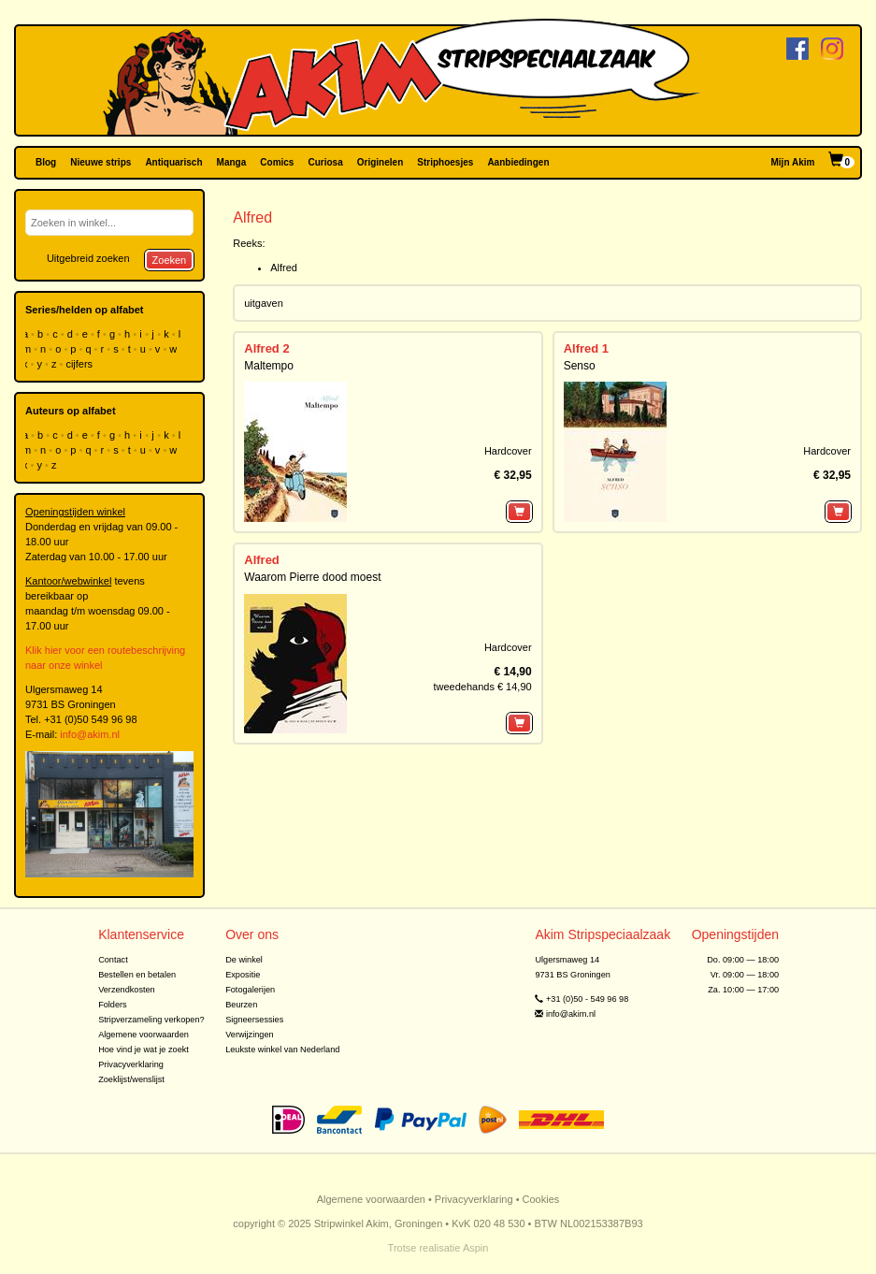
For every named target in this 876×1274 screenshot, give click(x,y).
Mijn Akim (793, 162)
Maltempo (269, 365)
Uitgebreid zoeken (88, 258)
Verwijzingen (249, 1034)
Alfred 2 (266, 348)
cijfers (80, 363)
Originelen (380, 162)
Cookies (541, 1199)
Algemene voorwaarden (143, 1034)
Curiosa (325, 162)
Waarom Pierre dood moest (312, 577)
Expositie (242, 974)
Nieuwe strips (100, 162)
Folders (112, 1004)
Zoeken (169, 260)
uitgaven (263, 303)
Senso (580, 365)
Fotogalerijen (250, 989)
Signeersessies (254, 1019)
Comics (277, 162)
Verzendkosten (126, 989)
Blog (46, 162)
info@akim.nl (90, 734)
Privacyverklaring (131, 1064)
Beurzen (241, 1004)
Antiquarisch (173, 162)
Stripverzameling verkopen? (151, 1019)
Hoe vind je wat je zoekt (143, 1049)
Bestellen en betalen (137, 974)
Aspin (476, 1247)
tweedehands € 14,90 (482, 686)
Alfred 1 (586, 348)
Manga (232, 162)
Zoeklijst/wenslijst (131, 1079)
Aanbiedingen (518, 162)
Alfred (283, 267)
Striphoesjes (445, 162)
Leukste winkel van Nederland (282, 1049)
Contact (113, 959)
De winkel (244, 959)
